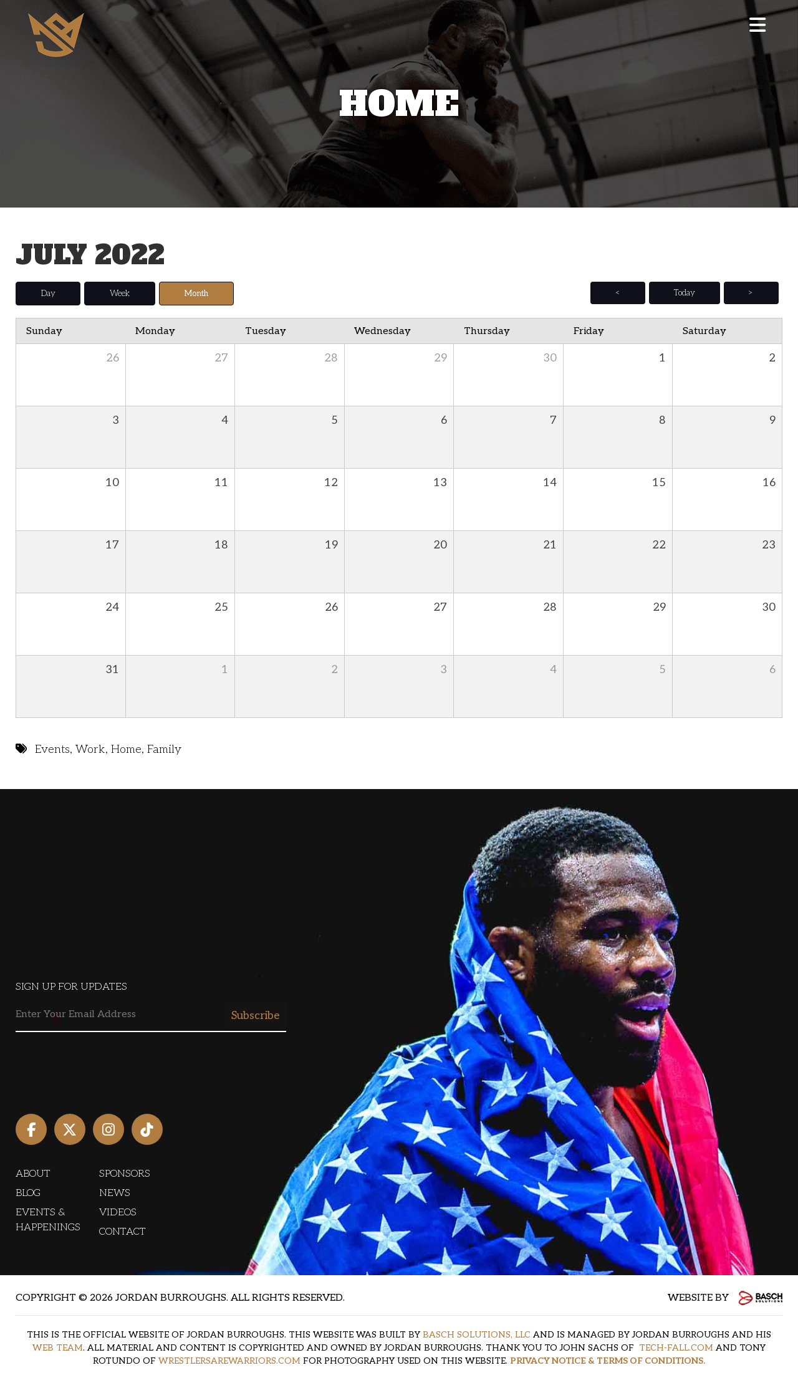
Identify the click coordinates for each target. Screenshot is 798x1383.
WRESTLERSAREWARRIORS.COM (229, 1361)
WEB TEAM (57, 1347)
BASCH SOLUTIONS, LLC (477, 1334)
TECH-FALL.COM (676, 1347)
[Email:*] (151, 1015)
